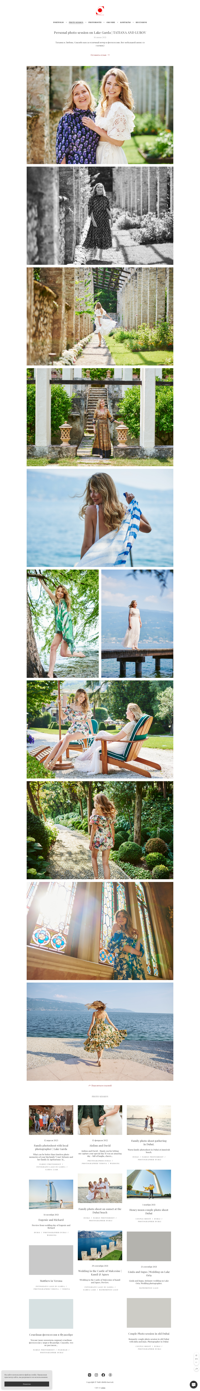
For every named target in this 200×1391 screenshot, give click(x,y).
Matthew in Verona (51, 1280)
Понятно (27, 1384)
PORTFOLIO (58, 22)
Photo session (76, 22)
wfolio (103, 1388)
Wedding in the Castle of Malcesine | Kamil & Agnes (100, 1272)
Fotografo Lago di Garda (51, 1167)
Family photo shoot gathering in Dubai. (149, 1142)
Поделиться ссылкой (101, 1085)
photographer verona (94, 1163)
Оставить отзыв (98, 55)
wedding (115, 1163)
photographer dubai (99, 1161)
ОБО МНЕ (111, 22)
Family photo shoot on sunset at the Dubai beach (100, 1210)
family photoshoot (50, 1164)
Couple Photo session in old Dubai (148, 1333)
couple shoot (143, 1219)
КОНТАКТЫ (125, 22)
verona (66, 1289)
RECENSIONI (141, 22)
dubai (136, 1157)
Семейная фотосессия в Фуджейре (51, 1334)
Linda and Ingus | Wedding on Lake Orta (149, 1273)
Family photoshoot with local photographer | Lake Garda (51, 1147)
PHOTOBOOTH (94, 22)
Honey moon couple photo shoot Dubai (148, 1211)
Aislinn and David (100, 1145)
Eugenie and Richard (51, 1219)
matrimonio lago (108, 1290)
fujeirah (63, 1350)
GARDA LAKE (51, 1170)
